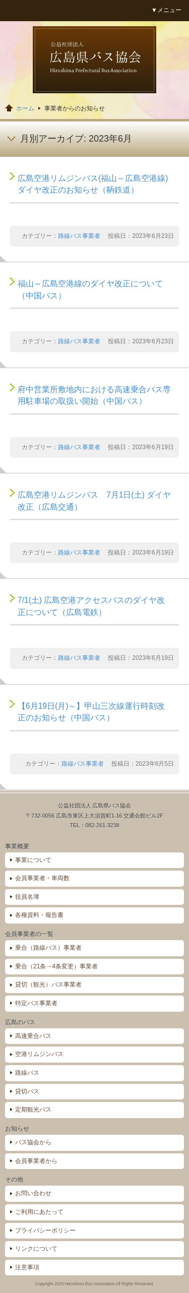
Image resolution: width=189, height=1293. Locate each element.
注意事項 (27, 1267)
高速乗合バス (33, 1035)
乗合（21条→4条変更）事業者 (56, 966)
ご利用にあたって (39, 1211)
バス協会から (33, 1142)
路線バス (27, 1072)
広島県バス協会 (94, 59)
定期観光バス (33, 1109)
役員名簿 (27, 896)
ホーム (25, 108)
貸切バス (27, 1091)
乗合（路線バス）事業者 (48, 947)
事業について (33, 860)
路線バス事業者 (79, 235)
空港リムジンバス (39, 1054)
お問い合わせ (33, 1193)
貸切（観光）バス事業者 (48, 984)
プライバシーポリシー (45, 1230)
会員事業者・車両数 (42, 878)
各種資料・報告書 (39, 914)
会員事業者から (36, 1160)
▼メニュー (166, 10)
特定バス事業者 (36, 1003)
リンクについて (36, 1248)
